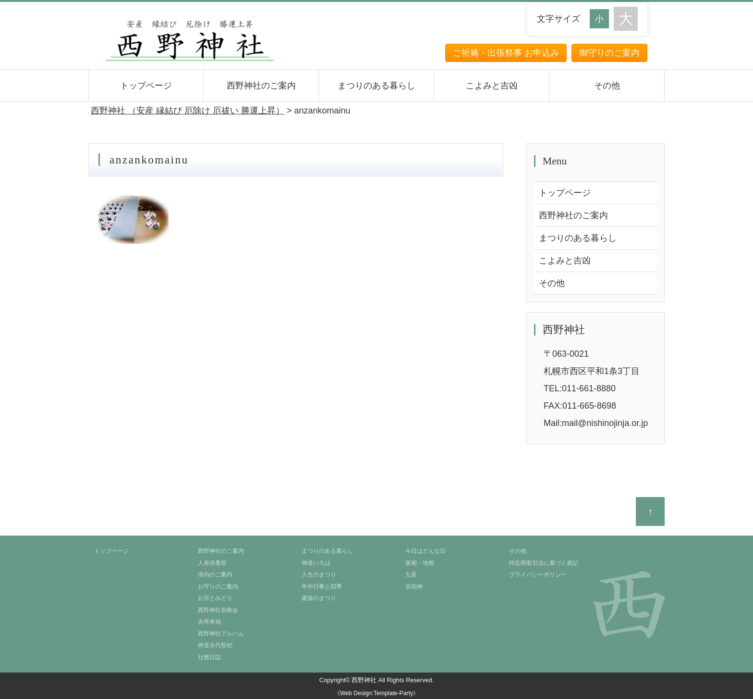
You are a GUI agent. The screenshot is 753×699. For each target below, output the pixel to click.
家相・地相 (419, 563)
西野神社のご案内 (261, 85)
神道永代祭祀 (215, 645)
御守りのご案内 (609, 53)
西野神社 (364, 680)
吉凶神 (414, 586)
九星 (411, 574)
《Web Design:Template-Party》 (376, 693)
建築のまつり (319, 598)
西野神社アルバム (221, 633)
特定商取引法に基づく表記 (543, 563)
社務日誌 (209, 657)
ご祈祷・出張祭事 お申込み (506, 53)
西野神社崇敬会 (218, 610)
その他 (607, 85)
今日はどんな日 (425, 551)
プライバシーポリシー (538, 574)
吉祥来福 (209, 621)
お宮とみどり (215, 598)
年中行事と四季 (322, 586)
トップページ (146, 85)
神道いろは (316, 563)
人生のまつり (319, 574)
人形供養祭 (212, 563)
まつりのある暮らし (376, 85)
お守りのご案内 (218, 586)
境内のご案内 (215, 574)
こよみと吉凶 (492, 85)
